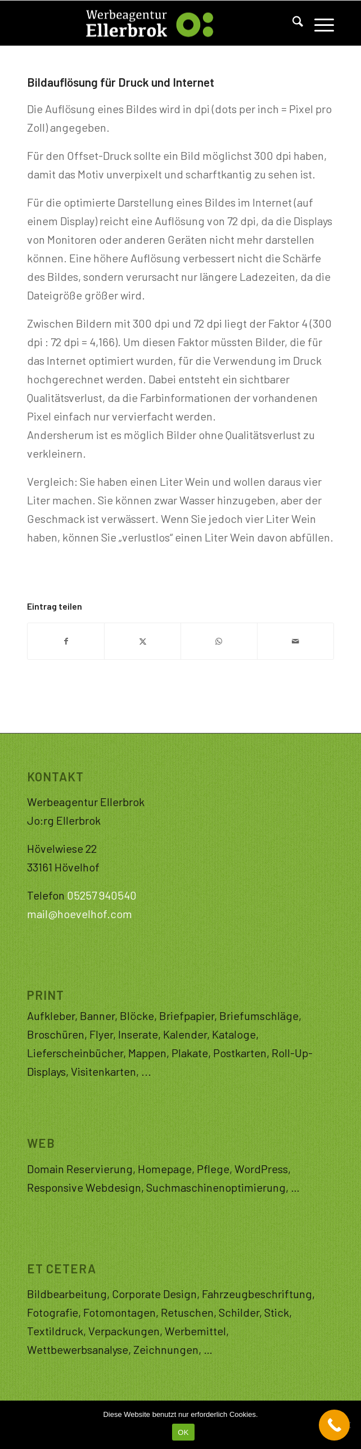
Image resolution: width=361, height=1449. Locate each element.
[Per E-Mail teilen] (295, 641)
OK (183, 1432)
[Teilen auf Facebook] (66, 641)
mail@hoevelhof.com (79, 913)
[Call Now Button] (334, 1425)
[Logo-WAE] (150, 23)
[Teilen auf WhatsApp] (219, 641)
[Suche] (292, 23)
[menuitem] (292, 23)
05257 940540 (102, 895)
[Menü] (318, 23)
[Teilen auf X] (142, 641)
